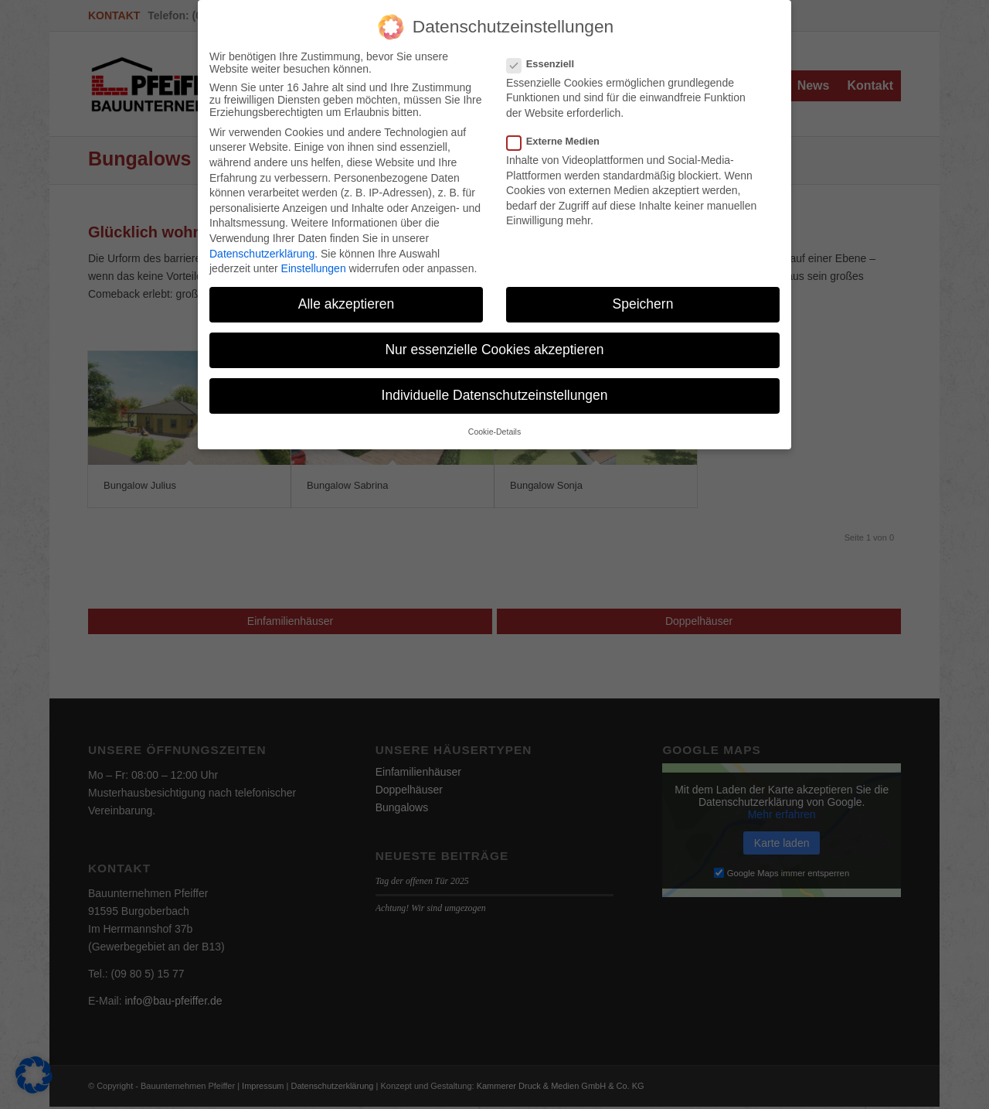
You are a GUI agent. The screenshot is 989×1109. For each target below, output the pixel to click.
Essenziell (546, 59)
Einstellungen (313, 264)
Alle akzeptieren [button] (346, 299)
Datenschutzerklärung (261, 249)
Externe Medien (559, 136)
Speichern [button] (643, 299)
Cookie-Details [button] (494, 427)
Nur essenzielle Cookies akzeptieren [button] (494, 345)
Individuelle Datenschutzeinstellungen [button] (495, 390)
